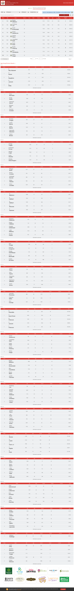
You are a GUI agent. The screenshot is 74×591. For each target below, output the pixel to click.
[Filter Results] (70, 15)
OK (72, 12)
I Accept (63, 589)
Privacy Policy (19, 589)
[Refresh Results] (72, 15)
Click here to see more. (37, 88)
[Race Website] (3, 3)
